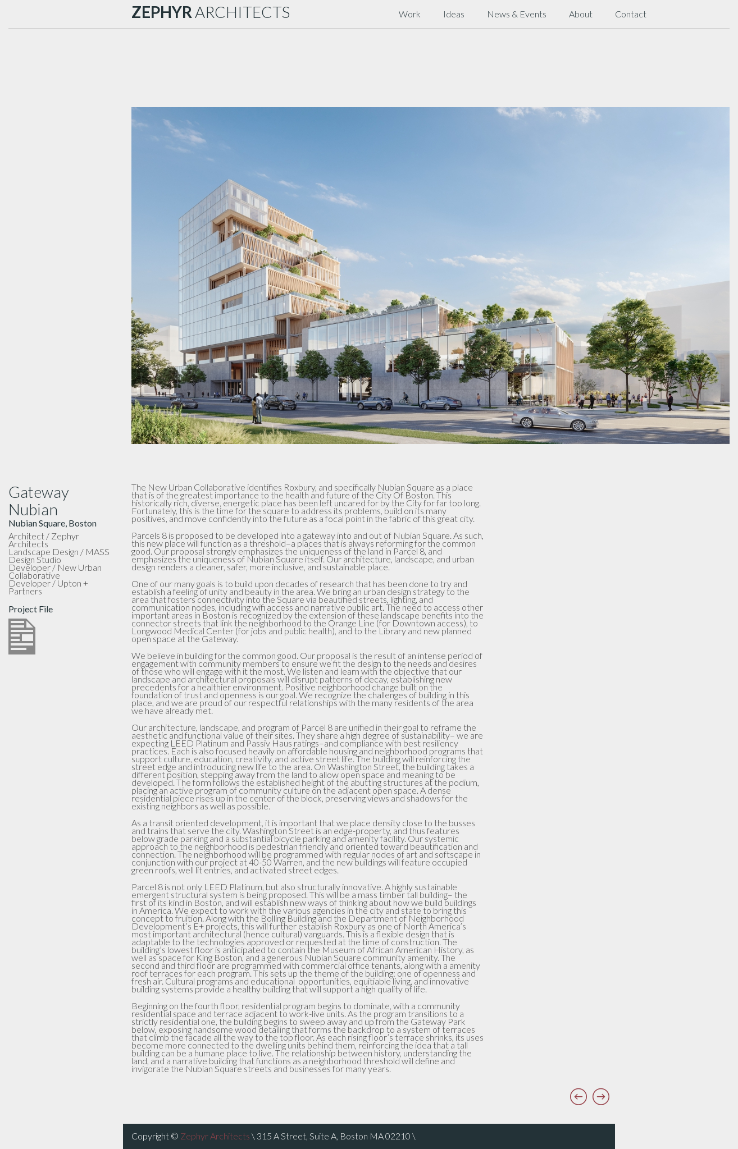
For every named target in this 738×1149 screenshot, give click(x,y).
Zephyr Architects (215, 1135)
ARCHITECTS (210, 11)
